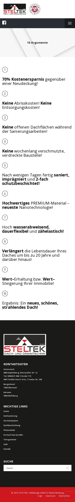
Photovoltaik (9, 430)
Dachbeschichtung (12, 425)
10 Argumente (10, 439)
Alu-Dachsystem (11, 420)
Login (40, 496)
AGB (5, 444)
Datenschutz (64, 496)
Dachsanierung (10, 416)
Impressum (50, 496)
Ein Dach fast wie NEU (13, 435)
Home (6, 411)
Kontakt (7, 449)
